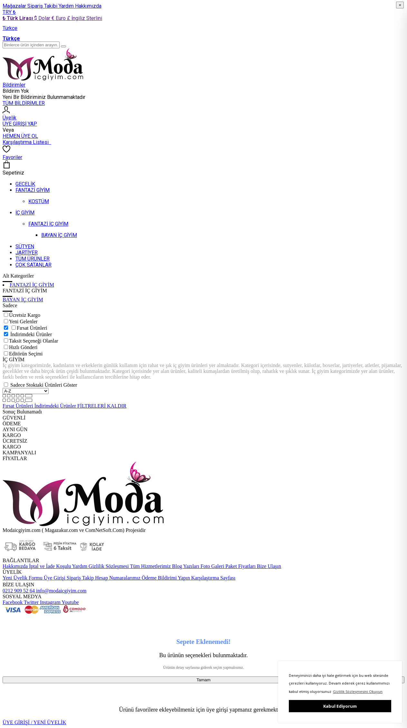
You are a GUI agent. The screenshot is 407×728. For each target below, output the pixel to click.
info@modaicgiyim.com (60, 590)
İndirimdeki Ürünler (31, 334)
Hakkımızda (88, 6)
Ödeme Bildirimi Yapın (165, 578)
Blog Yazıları (185, 566)
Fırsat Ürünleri (32, 328)
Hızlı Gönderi (23, 347)
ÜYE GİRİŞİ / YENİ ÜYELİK (34, 722)
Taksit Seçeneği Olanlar (33, 341)
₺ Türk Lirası (18, 18)
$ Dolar (43, 18)
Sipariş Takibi (43, 6)
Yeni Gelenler (23, 321)
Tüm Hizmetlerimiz (150, 566)
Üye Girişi (55, 578)
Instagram (50, 602)
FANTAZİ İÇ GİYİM (32, 285)
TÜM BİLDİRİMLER (24, 103)
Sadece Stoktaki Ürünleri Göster (43, 385)
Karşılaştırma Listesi (27, 142)
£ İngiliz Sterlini (84, 18)
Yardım (67, 6)
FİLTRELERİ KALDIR (102, 406)
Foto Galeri (211, 566)
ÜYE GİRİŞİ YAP (20, 124)
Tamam (203, 679)
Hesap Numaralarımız (117, 578)
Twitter (31, 602)
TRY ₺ (9, 12)
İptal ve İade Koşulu (49, 566)
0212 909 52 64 (19, 590)
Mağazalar (15, 6)
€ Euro (59, 18)
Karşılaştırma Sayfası (212, 578)
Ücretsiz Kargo (24, 315)
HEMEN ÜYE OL (20, 136)
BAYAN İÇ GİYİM (23, 299)
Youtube (70, 602)
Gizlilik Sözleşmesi (108, 566)
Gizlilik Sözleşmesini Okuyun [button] (358, 691)
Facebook (13, 602)
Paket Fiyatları (240, 566)
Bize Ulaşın (268, 566)
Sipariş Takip (80, 578)
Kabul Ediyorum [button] (340, 706)
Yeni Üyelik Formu (23, 578)
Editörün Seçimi (26, 353)
